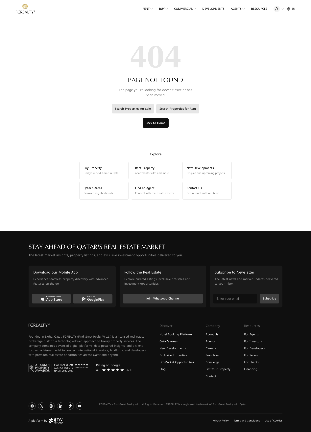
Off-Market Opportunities (176, 362)
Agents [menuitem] (236, 9)
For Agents (251, 334)
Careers (211, 348)
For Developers (254, 348)
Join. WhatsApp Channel (162, 298)
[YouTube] (79, 406)
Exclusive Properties (173, 355)
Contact (211, 376)
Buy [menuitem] (162, 9)
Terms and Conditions (247, 421)
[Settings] (291, 9)
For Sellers (251, 355)
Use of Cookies (273, 421)
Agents (210, 341)
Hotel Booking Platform (175, 334)
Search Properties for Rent (177, 108)
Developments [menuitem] (213, 9)
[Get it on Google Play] (92, 298)
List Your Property (218, 369)
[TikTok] (70, 406)
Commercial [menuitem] (183, 9)
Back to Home (155, 123)
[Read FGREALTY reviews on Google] (115, 368)
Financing (250, 369)
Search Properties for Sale (133, 108)
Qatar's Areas (168, 341)
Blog (162, 369)
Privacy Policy (220, 421)
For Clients (251, 362)
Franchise (212, 355)
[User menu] (279, 9)
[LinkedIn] (60, 406)
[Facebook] (32, 406)
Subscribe (269, 298)
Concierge (212, 362)
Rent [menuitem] (146, 9)
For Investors (253, 341)
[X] (41, 406)
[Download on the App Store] (51, 298)
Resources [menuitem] (259, 9)
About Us (212, 334)
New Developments (172, 348)
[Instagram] (51, 406)
